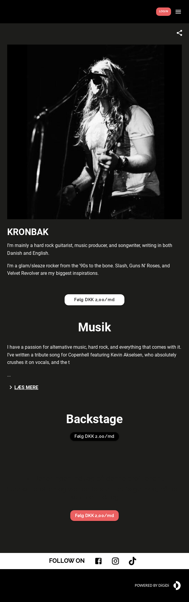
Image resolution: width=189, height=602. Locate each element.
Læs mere (22, 387)
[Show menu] (178, 11)
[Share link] (179, 33)
